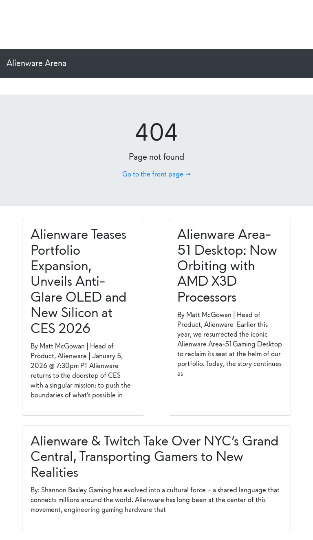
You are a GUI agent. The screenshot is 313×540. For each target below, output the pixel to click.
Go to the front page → (156, 175)
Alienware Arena (36, 63)
